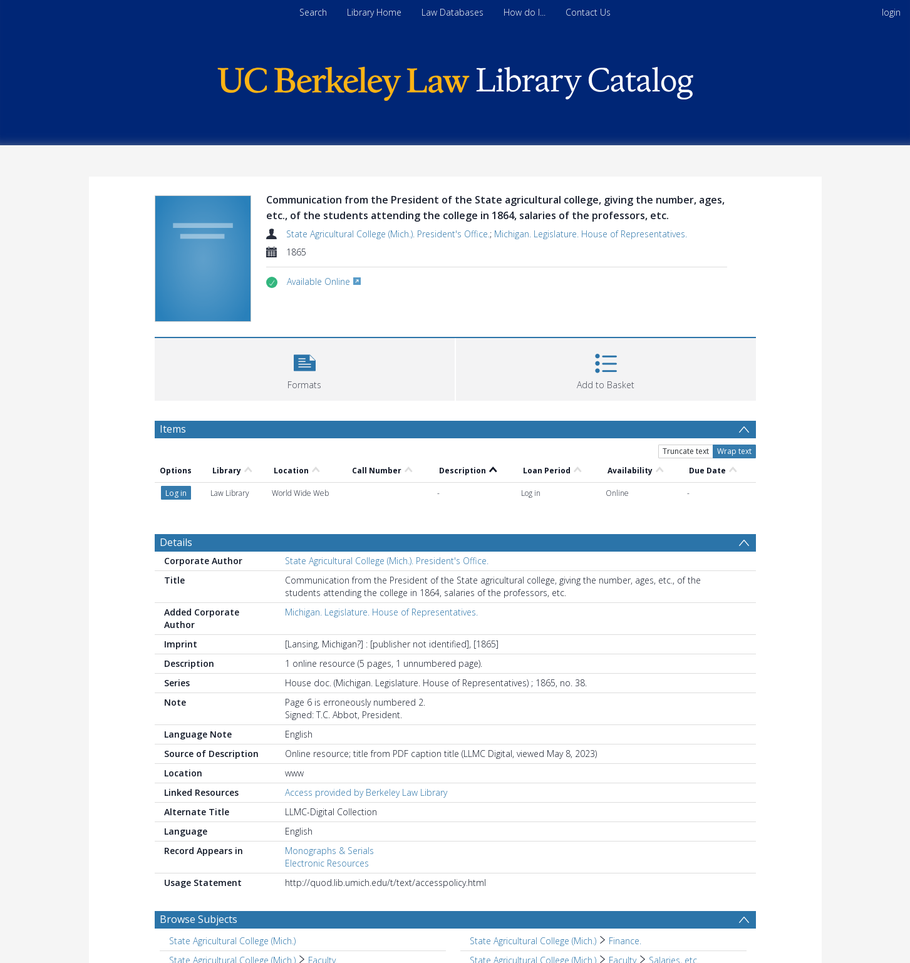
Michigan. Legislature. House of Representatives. (590, 234)
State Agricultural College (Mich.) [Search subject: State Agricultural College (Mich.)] (232, 941)
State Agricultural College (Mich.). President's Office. (388, 234)
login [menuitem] (891, 12)
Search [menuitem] (313, 12)
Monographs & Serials (329, 851)
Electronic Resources (327, 863)
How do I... (524, 12)
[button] (305, 368)
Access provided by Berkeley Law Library (366, 792)
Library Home (374, 12)
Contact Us (588, 12)
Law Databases (452, 12)
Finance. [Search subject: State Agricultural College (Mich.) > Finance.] (625, 941)
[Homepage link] (455, 80)
